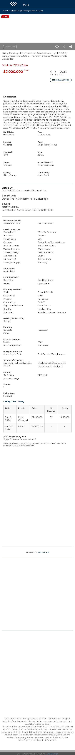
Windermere (52, 754)
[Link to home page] (13, 4)
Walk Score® (43, 552)
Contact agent (10, 47)
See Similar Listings (60, 80)
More (26, 5)
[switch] (57, 46)
